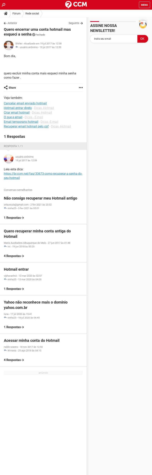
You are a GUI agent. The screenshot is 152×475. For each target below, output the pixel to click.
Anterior (12, 23)
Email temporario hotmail (21, 122)
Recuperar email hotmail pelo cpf (26, 126)
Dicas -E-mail (49, 122)
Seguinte (74, 23)
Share (12, 87)
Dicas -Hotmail (44, 108)
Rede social (32, 13)
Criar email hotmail (17, 112)
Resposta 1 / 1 (13, 146)
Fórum (16, 13)
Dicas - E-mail (34, 117)
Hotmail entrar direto (18, 108)
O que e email (13, 117)
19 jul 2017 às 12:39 (50, 47)
